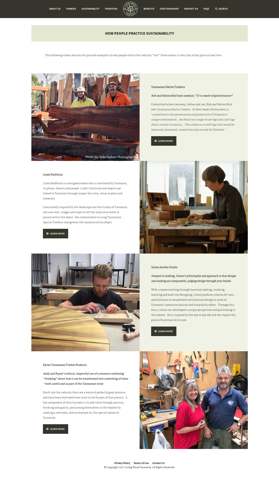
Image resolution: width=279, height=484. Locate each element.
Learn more (165, 141)
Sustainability (90, 8)
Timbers (71, 8)
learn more (57, 233)
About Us (55, 8)
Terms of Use (141, 463)
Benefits (149, 8)
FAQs (206, 8)
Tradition (111, 8)
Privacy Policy (122, 463)
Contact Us (191, 8)
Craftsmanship (169, 8)
